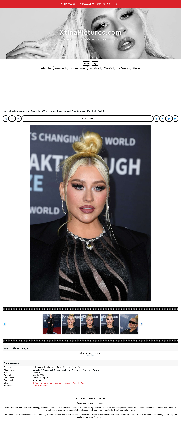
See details (98, 416)
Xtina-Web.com (69, 3)
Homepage (99, 402)
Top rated (109, 67)
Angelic (36, 369)
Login (95, 63)
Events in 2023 (38, 111)
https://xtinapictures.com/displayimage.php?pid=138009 (58, 382)
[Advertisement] (90, 89)
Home (86, 63)
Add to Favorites (40, 385)
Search (136, 67)
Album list (46, 67)
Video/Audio (87, 3)
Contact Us (103, 3)
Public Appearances (19, 111)
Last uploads (61, 67)
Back (79, 402)
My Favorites (123, 67)
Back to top (88, 402)
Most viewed (95, 67)
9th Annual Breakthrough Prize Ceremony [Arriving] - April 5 (75, 111)
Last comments (77, 67)
